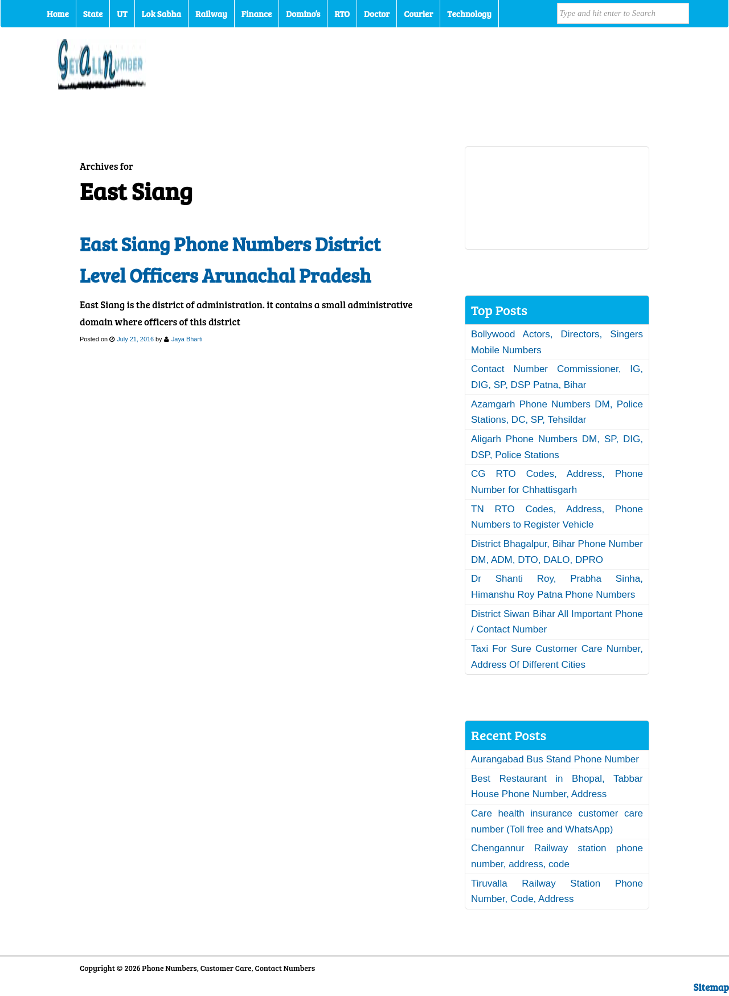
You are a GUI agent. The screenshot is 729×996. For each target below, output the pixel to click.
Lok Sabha (162, 13)
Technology (469, 13)
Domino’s (303, 13)
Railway (211, 13)
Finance (256, 13)
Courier (418, 13)
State (93, 13)
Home (58, 13)
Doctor (377, 13)
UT (122, 13)
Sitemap (711, 987)
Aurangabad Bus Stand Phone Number (555, 759)
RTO (342, 13)
